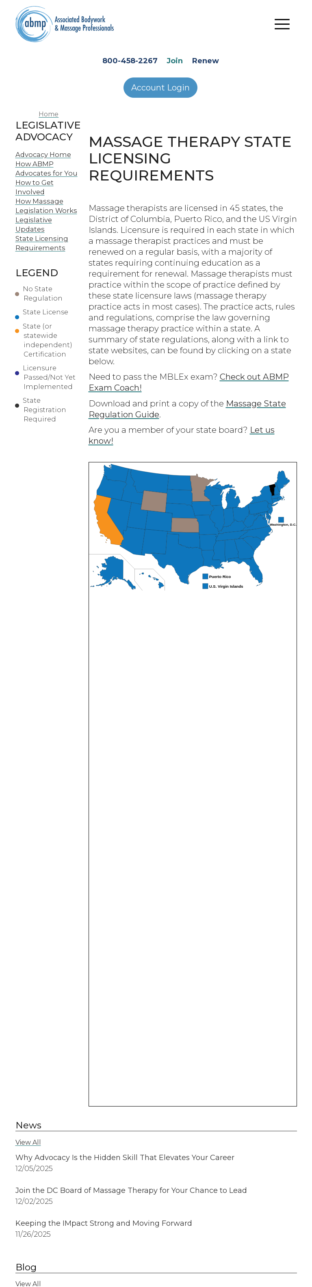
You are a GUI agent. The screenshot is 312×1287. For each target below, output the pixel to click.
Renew (205, 60)
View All (28, 1142)
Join (175, 60)
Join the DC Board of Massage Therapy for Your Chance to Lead (131, 1190)
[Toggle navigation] (282, 24)
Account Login (160, 87)
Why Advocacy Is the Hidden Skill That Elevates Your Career (124, 1157)
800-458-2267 (130, 60)
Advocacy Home (43, 154)
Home (48, 114)
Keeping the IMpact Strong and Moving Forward (103, 1223)
